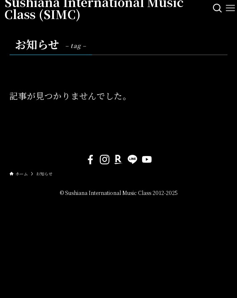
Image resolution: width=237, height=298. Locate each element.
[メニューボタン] (230, 8)
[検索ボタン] (217, 8)
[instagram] (104, 160)
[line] (132, 160)
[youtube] (146, 160)
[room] (118, 160)
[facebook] (90, 160)
